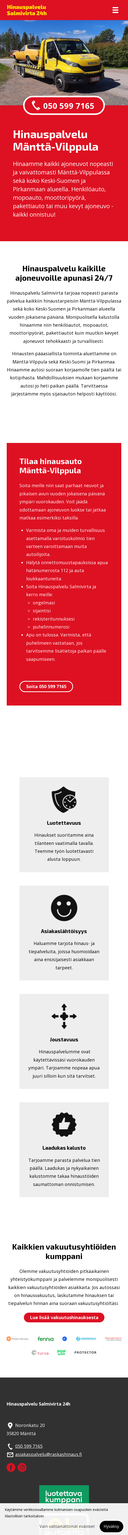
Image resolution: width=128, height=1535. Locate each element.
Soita (46, 686)
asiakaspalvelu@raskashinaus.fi (48, 1454)
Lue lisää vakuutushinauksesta (64, 1317)
